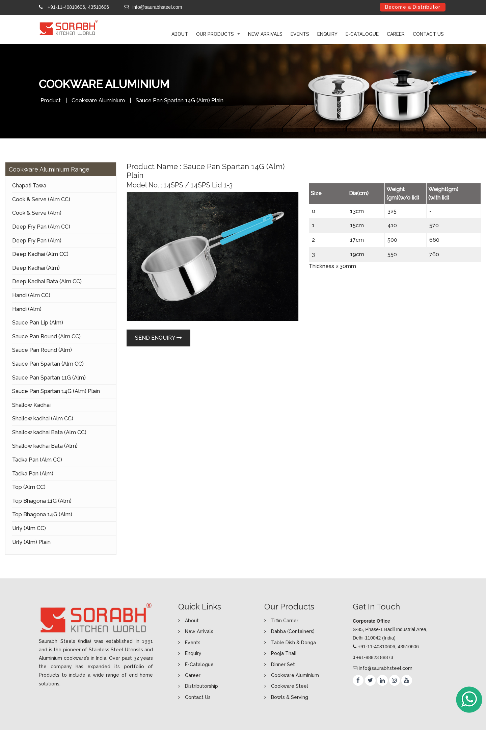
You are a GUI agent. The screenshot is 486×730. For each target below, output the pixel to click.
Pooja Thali (283, 653)
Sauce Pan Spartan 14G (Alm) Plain (56, 391)
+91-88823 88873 (374, 657)
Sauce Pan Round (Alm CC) (46, 336)
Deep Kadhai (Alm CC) (40, 254)
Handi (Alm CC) (31, 295)
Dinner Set (283, 664)
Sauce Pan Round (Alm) (42, 350)
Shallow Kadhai (31, 405)
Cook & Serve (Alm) (36, 213)
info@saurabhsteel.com (157, 7)
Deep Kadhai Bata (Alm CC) (47, 281)
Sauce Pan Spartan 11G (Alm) (49, 377)
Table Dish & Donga (293, 642)
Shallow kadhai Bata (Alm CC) (49, 432)
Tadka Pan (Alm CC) (37, 460)
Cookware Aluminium (98, 100)
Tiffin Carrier (284, 620)
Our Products (215, 34)
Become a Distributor (412, 7)
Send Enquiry (158, 338)
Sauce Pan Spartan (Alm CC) (48, 364)
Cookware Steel (289, 686)
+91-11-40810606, (67, 7)
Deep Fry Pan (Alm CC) (41, 227)
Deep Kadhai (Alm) (36, 268)
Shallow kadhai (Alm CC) (42, 418)
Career (396, 34)
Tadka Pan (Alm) (32, 473)
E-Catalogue (362, 34)
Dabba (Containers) (293, 631)
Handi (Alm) (27, 309)
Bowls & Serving (289, 697)
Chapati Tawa (29, 185)
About (192, 620)
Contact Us (428, 34)
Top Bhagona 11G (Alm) (42, 501)
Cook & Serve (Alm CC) (41, 199)
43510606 (98, 7)
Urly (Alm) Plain (31, 542)
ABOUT (179, 34)
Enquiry (327, 34)
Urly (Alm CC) (29, 528)
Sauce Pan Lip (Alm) (37, 322)
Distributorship (201, 686)
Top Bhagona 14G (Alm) (42, 514)
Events (300, 34)
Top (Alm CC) (29, 487)
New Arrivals (265, 34)
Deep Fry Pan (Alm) (36, 240)
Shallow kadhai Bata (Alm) (45, 446)
